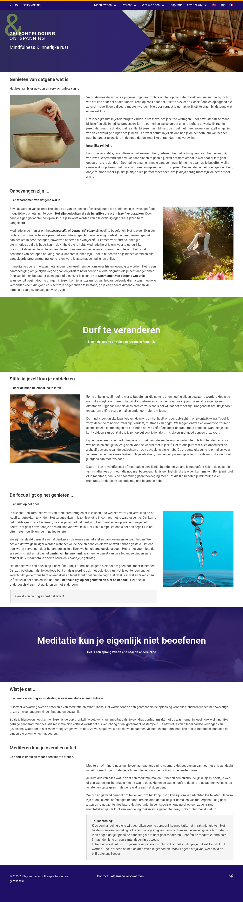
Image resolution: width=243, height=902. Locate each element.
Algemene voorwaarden (127, 876)
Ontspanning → (33, 5)
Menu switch (103, 5)
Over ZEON (194, 5)
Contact (102, 876)
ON (14, 5)
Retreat (127, 5)
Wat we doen (151, 5)
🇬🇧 (223, 5)
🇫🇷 (231, 5)
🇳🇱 (214, 5)
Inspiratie (176, 5)
